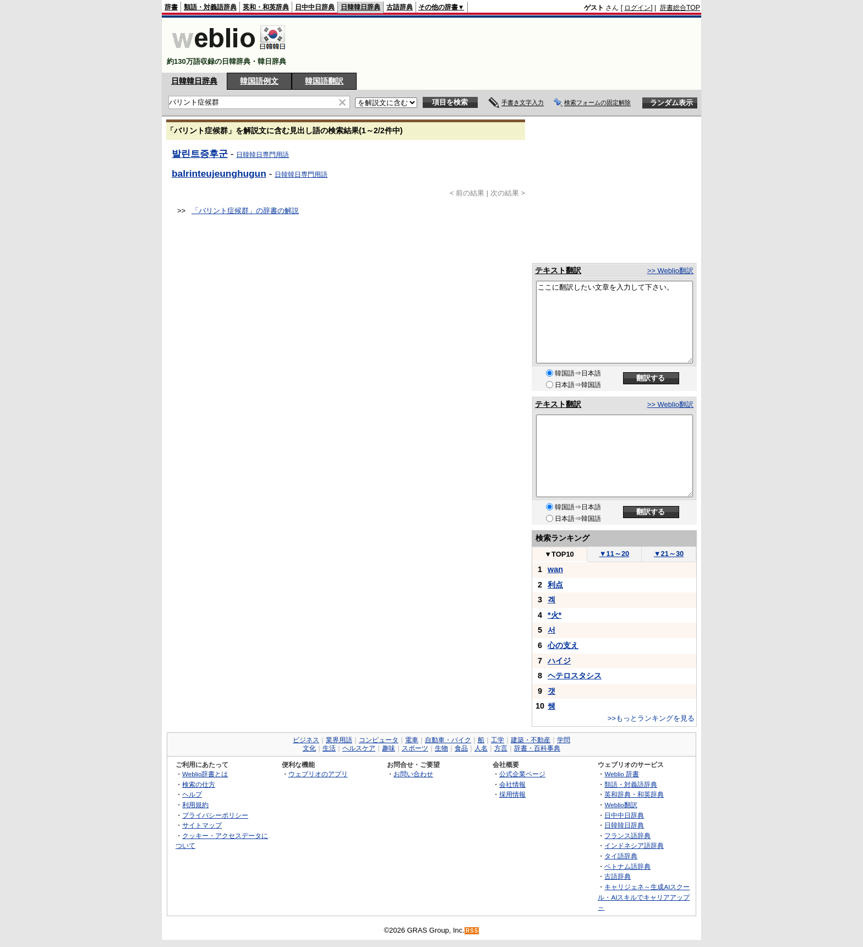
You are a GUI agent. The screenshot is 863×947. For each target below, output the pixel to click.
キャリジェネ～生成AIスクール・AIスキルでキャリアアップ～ (644, 897)
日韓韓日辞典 (360, 7)
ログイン (637, 8)
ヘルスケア (358, 748)
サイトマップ (202, 825)
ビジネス (306, 740)
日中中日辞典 (315, 7)
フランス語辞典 (627, 835)
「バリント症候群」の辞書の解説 (245, 210)
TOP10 (559, 554)
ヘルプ (192, 794)
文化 (309, 748)
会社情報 (512, 784)
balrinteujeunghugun (219, 173)
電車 (411, 740)
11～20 (614, 553)
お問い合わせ (413, 773)
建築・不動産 (530, 740)
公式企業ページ (522, 773)
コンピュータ (378, 740)
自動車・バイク (448, 740)
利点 (555, 584)
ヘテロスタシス (575, 675)
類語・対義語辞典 (210, 7)
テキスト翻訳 (558, 270)
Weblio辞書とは (205, 773)
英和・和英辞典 (266, 7)
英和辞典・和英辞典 (634, 794)
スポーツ (415, 748)
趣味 (388, 748)
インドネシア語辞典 (634, 845)
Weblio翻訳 (620, 804)
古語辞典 (399, 7)
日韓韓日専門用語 (262, 155)
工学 (497, 740)
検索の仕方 (198, 784)
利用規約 (195, 804)
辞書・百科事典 (537, 748)
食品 (461, 748)
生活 (329, 748)
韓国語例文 (259, 81)
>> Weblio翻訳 (670, 270)
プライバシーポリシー (215, 815)
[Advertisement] (499, 45)
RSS (472, 931)
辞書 (171, 7)
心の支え (563, 645)
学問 (563, 740)
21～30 (669, 553)
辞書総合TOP (680, 8)
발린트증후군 (200, 153)
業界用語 (339, 740)
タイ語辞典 (620, 855)
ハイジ (559, 660)
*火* (554, 615)
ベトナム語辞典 (627, 866)
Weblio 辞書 (621, 773)
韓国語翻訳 (324, 81)
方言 (500, 748)
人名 (481, 748)
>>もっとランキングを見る (651, 718)
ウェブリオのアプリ (318, 773)
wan (555, 569)
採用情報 (512, 794)
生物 (441, 748)
